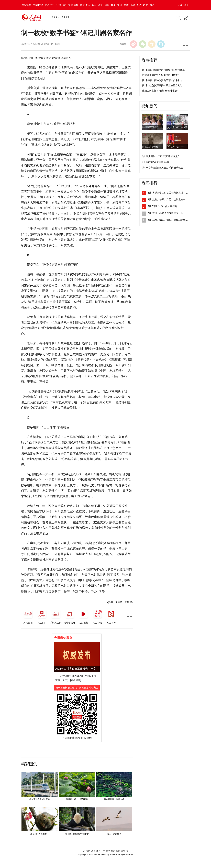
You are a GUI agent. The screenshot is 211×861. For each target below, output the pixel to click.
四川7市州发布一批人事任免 (162, 206)
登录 (179, 5)
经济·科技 (50, 5)
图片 (139, 5)
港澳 (119, 5)
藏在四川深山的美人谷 (114, 799)
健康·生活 (85, 5)
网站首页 (26, 5)
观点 (94, 5)
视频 (132, 5)
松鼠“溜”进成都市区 (39, 834)
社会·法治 (62, 5)
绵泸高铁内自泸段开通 (39, 799)
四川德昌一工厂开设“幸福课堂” (162, 156)
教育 (145, 5)
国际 (107, 5)
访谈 (100, 5)
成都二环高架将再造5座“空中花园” (160, 90)
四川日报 (56, 44)
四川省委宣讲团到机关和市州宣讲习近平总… (171, 193)
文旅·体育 (73, 5)
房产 (152, 5)
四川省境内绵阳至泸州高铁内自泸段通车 (163, 70)
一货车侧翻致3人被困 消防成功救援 (164, 167)
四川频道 (65, 17)
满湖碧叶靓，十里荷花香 (77, 799)
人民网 (54, 17)
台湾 (126, 5)
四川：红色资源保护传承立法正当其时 (162, 85)
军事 (113, 5)
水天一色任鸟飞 (114, 834)
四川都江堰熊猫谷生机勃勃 (77, 834)
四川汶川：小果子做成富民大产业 (165, 213)
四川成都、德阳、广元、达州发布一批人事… (171, 199)
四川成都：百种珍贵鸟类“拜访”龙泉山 (162, 80)
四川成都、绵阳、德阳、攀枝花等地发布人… (171, 220)
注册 (186, 5)
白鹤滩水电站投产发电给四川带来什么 (162, 75)
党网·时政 (38, 5)
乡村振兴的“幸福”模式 (157, 162)
